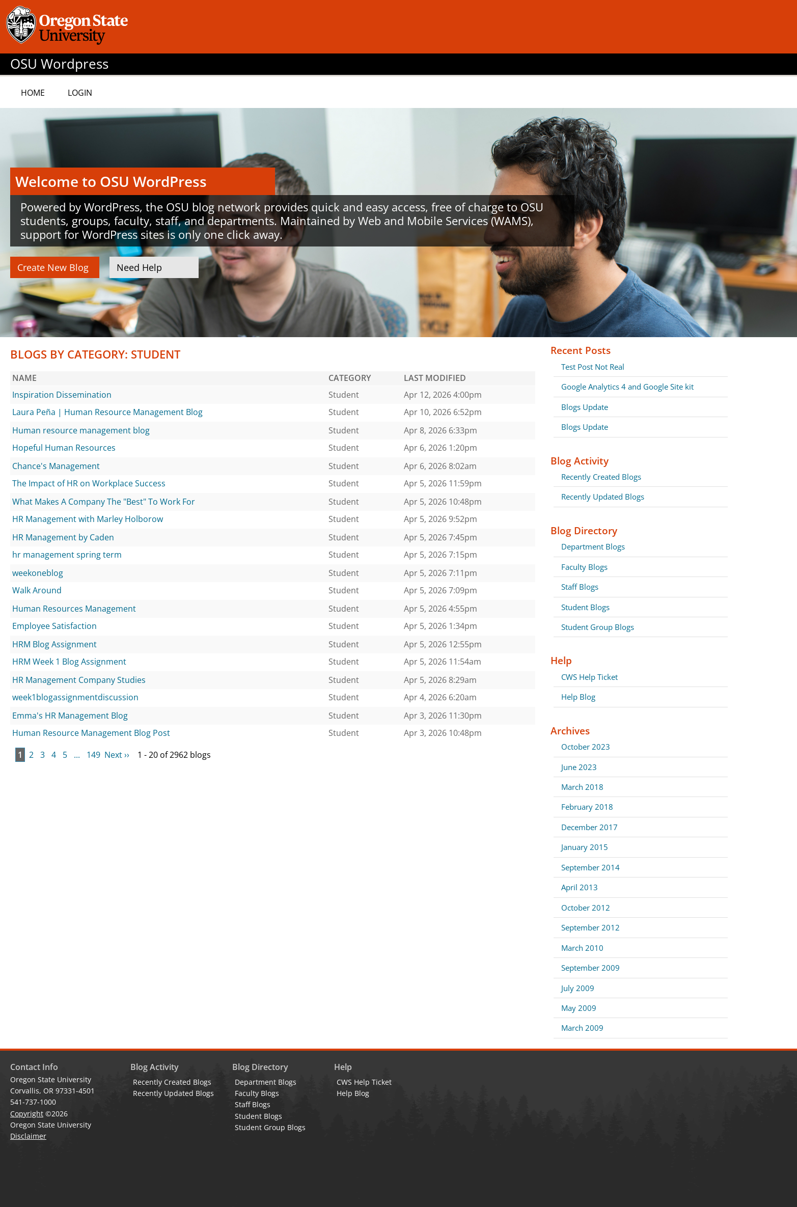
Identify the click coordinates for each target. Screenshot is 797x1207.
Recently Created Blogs (601, 477)
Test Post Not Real (592, 367)
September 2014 (590, 867)
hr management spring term (67, 554)
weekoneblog (37, 573)
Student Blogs (585, 607)
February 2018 (587, 807)
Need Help (139, 267)
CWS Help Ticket (589, 677)
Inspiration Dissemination (62, 394)
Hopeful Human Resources (64, 447)
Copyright (26, 1113)
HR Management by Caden (63, 537)
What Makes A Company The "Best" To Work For (103, 501)
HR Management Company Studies (79, 679)
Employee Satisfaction (54, 626)
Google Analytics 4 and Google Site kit (627, 386)
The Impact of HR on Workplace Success (89, 483)
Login (80, 92)
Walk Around (37, 590)
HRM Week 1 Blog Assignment (69, 661)
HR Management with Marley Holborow (87, 519)
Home (33, 92)
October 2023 (585, 747)
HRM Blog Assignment (54, 644)
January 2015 (584, 847)
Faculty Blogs (584, 567)
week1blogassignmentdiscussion (75, 697)
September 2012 (590, 927)
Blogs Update (584, 407)
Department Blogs (593, 546)
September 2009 (590, 968)
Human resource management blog (81, 430)
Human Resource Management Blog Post (91, 732)
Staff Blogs (579, 587)
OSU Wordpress (59, 64)
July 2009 (577, 988)
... (77, 754)
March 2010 (582, 948)
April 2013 (579, 887)
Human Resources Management (74, 608)
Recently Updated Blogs (602, 496)
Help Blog (578, 697)
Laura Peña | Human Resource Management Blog (107, 412)
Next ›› (116, 754)
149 (93, 754)
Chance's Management (56, 466)
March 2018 (582, 787)
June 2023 (579, 767)
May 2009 (578, 1008)
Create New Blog (53, 267)
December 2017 (589, 827)
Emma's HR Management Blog (70, 715)
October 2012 (585, 907)
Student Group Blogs (597, 627)
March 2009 (582, 1028)
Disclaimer (28, 1136)
